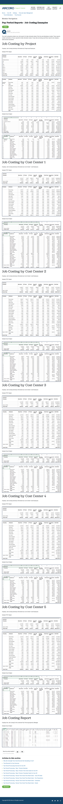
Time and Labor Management (26, 13)
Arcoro (3, 13)
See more (6, 786)
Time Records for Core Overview (11, 763)
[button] (60, 8)
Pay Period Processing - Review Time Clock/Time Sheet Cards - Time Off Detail (22, 775)
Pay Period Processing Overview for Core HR (14, 765)
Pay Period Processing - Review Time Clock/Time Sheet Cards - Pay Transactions (23, 778)
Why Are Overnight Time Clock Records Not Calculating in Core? (18, 761)
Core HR (9, 13)
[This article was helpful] (17, 752)
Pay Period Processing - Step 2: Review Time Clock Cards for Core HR (20, 770)
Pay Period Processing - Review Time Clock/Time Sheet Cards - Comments (21, 780)
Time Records (18, 15)
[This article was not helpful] (22, 752)
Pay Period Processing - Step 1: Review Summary (15, 768)
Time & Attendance (8, 15)
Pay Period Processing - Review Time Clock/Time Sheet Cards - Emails (20, 783)
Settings (15, 13)
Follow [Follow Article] (5, 27)
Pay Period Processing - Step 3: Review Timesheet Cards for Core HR (20, 773)
